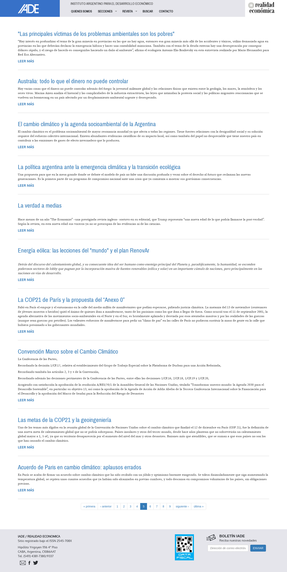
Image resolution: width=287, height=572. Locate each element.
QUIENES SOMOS (81, 11)
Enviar (258, 548)
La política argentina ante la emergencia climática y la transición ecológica (99, 167)
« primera (89, 506)
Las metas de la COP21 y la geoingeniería (64, 420)
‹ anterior (106, 506)
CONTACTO (166, 11)
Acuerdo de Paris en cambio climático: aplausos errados (79, 467)
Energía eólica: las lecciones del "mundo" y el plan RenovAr (83, 251)
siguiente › (182, 506)
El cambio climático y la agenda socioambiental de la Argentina (87, 124)
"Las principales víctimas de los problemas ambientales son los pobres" (96, 34)
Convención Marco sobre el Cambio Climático (68, 352)
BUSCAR (148, 11)
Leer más (26, 61)
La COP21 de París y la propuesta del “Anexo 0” (71, 300)
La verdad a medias (40, 206)
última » (199, 506)
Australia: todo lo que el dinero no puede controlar (73, 81)
